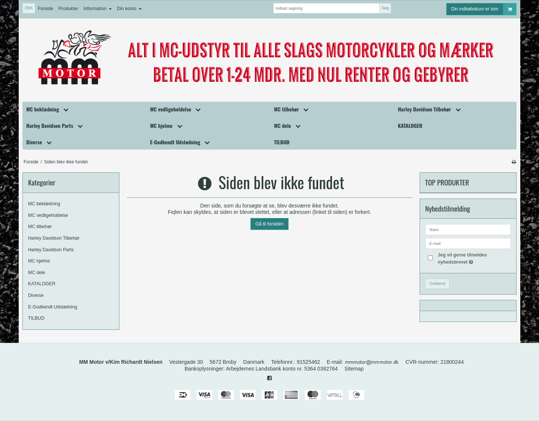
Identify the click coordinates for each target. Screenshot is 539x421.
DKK (29, 8)
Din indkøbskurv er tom (483, 9)
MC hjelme (39, 261)
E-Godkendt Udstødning (52, 307)
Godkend (437, 283)
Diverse (36, 295)
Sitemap (353, 369)
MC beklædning (44, 203)
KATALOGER (41, 283)
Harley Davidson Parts (51, 249)
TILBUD (36, 318)
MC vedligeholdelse (48, 215)
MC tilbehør (40, 226)
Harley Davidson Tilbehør (54, 238)
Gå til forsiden (269, 224)
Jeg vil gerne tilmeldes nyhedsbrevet (473, 258)
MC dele (36, 272)
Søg (385, 8)
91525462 (308, 362)
